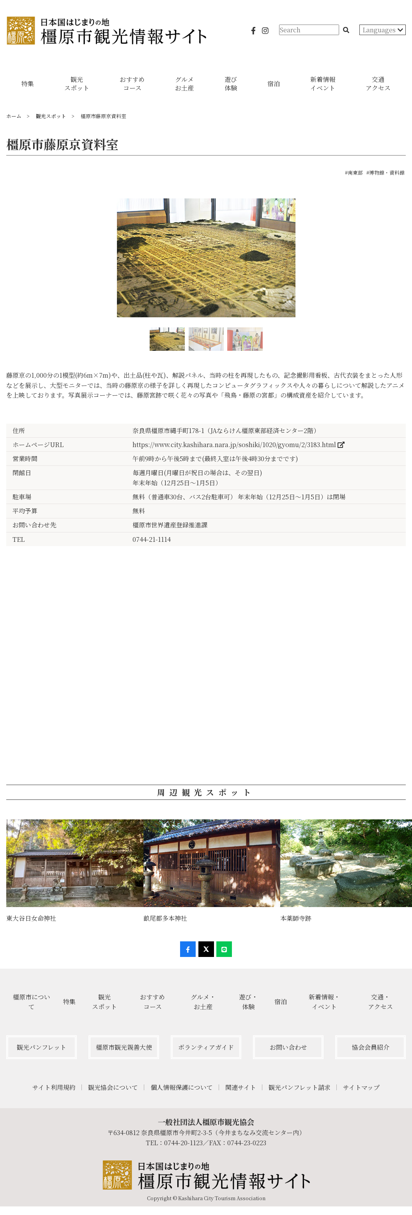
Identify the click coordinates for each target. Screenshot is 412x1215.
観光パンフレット (41, 1047)
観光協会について (113, 1087)
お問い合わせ (288, 1047)
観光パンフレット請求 (300, 1087)
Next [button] (405, 261)
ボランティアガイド (206, 1047)
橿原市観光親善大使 (124, 1047)
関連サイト (240, 1087)
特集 (69, 1001)
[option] (206, 261)
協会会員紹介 (370, 1047)
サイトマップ (361, 1087)
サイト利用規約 (54, 1087)
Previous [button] (7, 261)
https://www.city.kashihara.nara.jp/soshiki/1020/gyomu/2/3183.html (239, 444)
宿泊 (280, 1001)
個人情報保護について (181, 1087)
